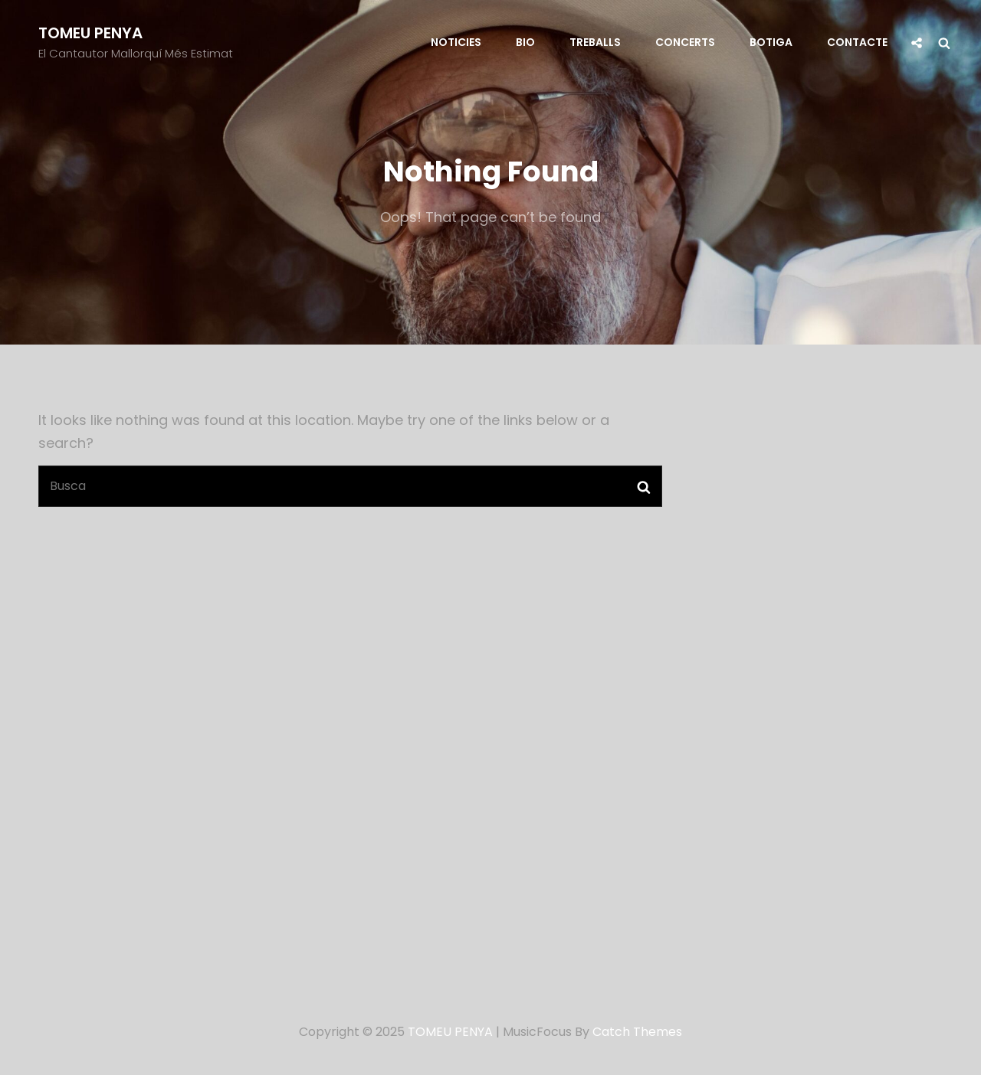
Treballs (595, 42)
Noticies (456, 42)
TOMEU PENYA (90, 33)
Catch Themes (637, 1032)
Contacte (857, 42)
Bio (525, 42)
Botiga (771, 42)
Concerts (685, 42)
